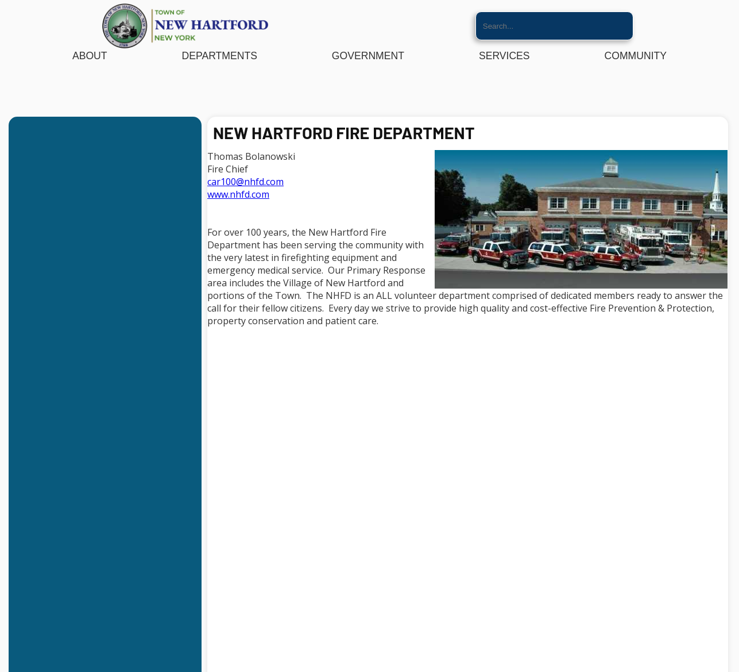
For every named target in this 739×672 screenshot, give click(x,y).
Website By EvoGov (369, 667)
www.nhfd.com (238, 194)
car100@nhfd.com (245, 181)
